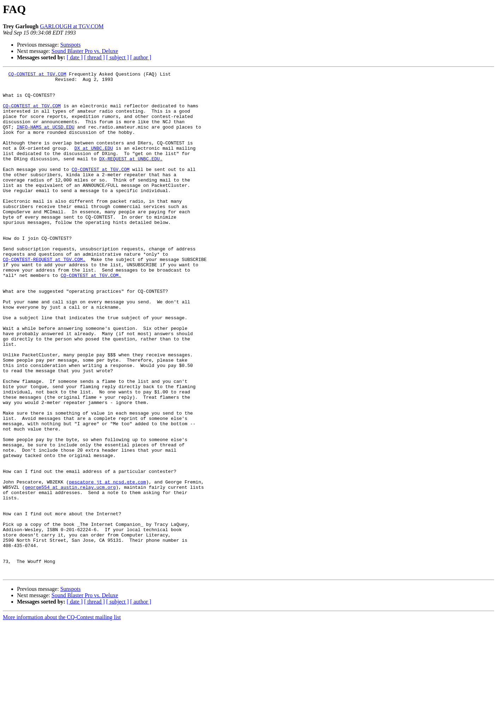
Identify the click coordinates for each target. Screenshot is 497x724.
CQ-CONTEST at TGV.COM (37, 75)
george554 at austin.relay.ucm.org (70, 571)
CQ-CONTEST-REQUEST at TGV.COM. (44, 297)
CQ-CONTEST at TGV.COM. (91, 316)
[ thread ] (94, 57)
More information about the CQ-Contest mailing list (62, 718)
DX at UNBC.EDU (93, 164)
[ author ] (140, 57)
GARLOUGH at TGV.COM (71, 26)
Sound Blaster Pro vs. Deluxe (85, 51)
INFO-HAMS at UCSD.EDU (45, 138)
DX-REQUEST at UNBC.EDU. (130, 176)
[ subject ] (117, 57)
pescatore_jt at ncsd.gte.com (107, 564)
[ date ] (75, 57)
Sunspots (70, 45)
